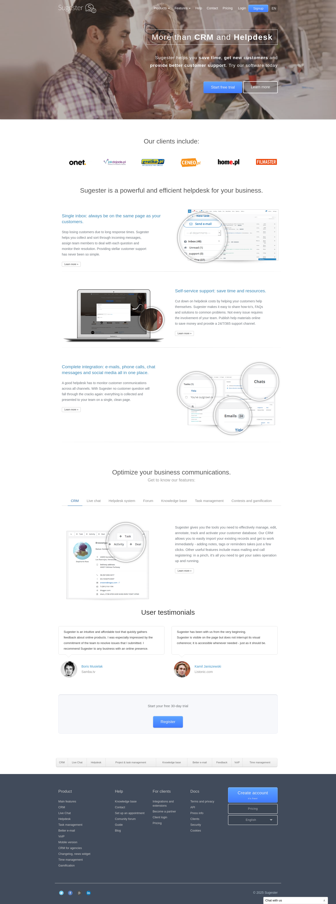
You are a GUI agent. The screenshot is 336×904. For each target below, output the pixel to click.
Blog (118, 830)
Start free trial (223, 87)
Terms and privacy (202, 801)
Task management (209, 501)
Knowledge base (174, 501)
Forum (148, 501)
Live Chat (64, 813)
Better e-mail (66, 830)
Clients (195, 819)
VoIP (61, 836)
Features (183, 8)
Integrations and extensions (163, 803)
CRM (75, 501)
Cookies (195, 830)
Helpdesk (64, 819)
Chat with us (295, 900)
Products (162, 8)
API (192, 807)
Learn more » (71, 264)
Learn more (260, 87)
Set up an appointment (130, 813)
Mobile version (67, 842)
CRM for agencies (70, 848)
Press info (196, 813)
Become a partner (164, 811)
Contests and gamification (251, 501)
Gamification (66, 865)
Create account (253, 795)
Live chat (94, 501)
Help (198, 8)
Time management (70, 859)
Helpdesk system (121, 501)
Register (168, 722)
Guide (119, 824)
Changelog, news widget (74, 854)
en (274, 8)
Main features (67, 801)
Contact (212, 8)
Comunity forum (125, 819)
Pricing (228, 8)
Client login (160, 817)
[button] (253, 820)
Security (195, 824)
